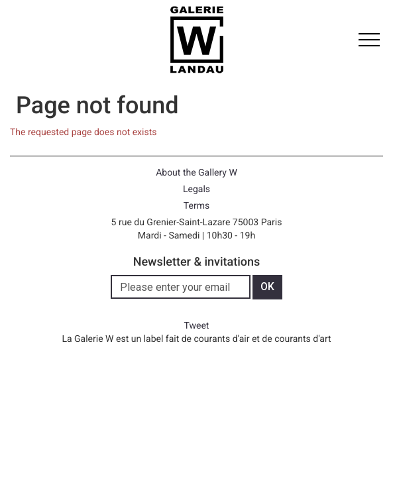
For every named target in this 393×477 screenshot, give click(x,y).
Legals (196, 189)
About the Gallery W (196, 173)
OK (267, 286)
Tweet (196, 326)
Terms (196, 206)
